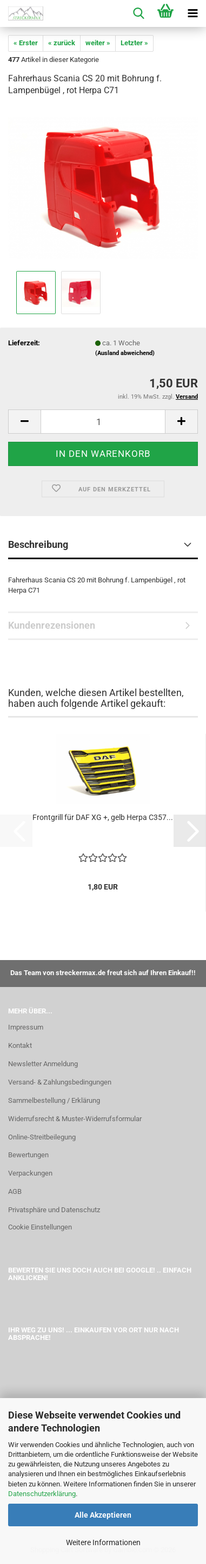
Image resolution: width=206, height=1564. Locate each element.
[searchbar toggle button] (138, 13)
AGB (15, 1191)
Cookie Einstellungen (40, 1227)
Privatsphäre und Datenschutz (54, 1210)
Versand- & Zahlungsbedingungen (59, 1082)
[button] (24, 421)
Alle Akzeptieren (103, 1515)
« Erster (26, 43)
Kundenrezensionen (51, 625)
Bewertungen (28, 1155)
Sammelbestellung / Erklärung (54, 1100)
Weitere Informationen (103, 1542)
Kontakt (20, 1045)
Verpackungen (30, 1173)
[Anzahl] (103, 421)
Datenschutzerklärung (42, 1494)
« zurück (61, 43)
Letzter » (134, 43)
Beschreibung (38, 544)
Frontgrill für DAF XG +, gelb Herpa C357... (102, 817)
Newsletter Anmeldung (43, 1064)
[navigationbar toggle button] (192, 13)
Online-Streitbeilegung (42, 1137)
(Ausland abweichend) (125, 353)
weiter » (97, 43)
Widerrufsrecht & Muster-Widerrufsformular (75, 1119)
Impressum (25, 1027)
